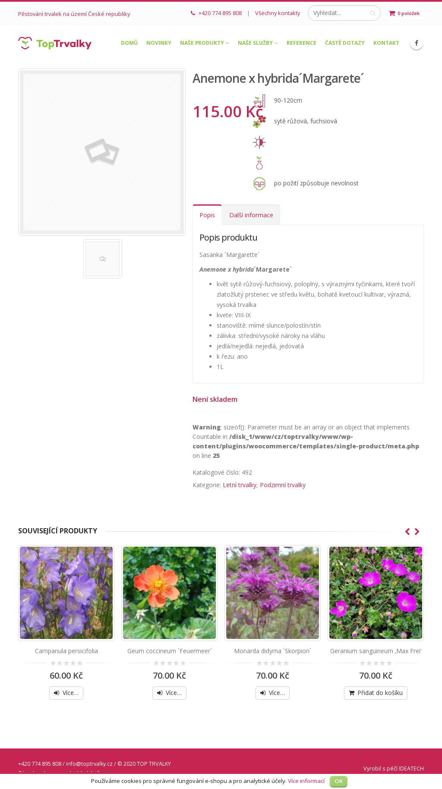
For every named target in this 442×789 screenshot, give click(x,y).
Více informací (306, 781)
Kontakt (386, 43)
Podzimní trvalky (283, 485)
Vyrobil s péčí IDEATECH (393, 768)
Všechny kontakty (277, 13)
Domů (129, 43)
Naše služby (255, 43)
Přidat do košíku (380, 693)
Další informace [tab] (251, 215)
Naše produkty (202, 43)
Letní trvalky (239, 485)
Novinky (158, 43)
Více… (71, 693)
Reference (301, 43)
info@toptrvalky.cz (89, 763)
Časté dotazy (345, 43)
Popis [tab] (207, 215)
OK (339, 781)
